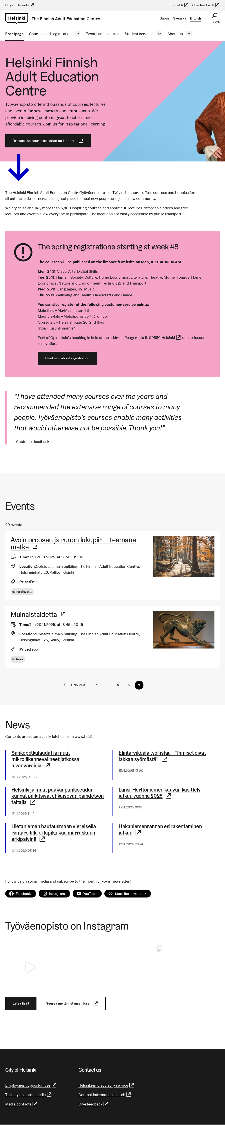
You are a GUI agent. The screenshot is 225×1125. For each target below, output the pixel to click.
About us (175, 33)
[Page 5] (118, 685)
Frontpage (14, 33)
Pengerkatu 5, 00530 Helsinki (152, 337)
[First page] (97, 685)
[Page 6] (128, 685)
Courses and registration (50, 33)
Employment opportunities (31, 1085)
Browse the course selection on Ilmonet (48, 140)
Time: (24, 556)
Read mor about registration (67, 358)
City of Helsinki (19, 5)
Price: (24, 581)
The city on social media (28, 1095)
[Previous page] (74, 685)
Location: (27, 566)
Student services (139, 33)
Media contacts (21, 1104)
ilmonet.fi (179, 5)
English (195, 18)
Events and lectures (102, 33)
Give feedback (206, 5)
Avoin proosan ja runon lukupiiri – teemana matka (73, 543)
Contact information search (105, 1095)
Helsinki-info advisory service (106, 1085)
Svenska (179, 18)
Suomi (165, 18)
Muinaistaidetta (38, 614)
